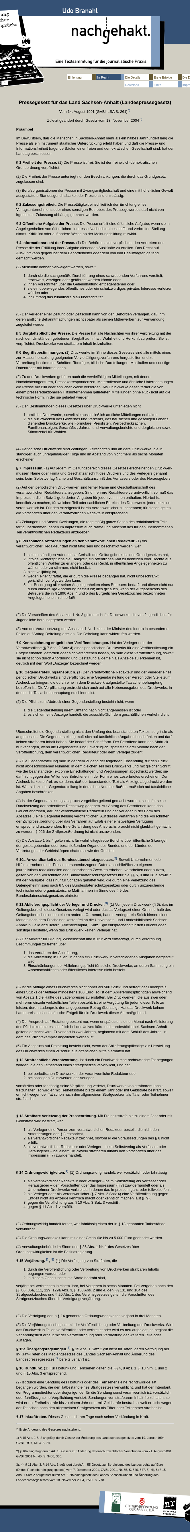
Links (157, 85)
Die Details (132, 77)
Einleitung (75, 77)
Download (132, 85)
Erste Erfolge (163, 77)
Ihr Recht (103, 77)
